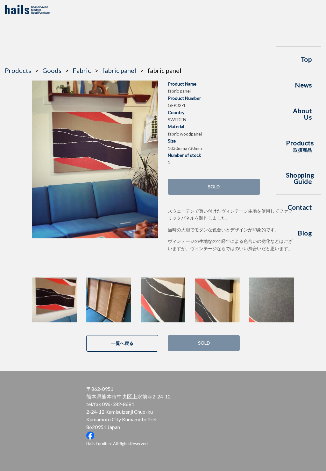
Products (300, 146)
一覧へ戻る (122, 343)
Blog (305, 233)
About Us (302, 114)
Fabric (82, 70)
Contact (299, 207)
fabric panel (119, 70)
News (303, 85)
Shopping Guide (300, 178)
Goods (51, 70)
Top (306, 59)
